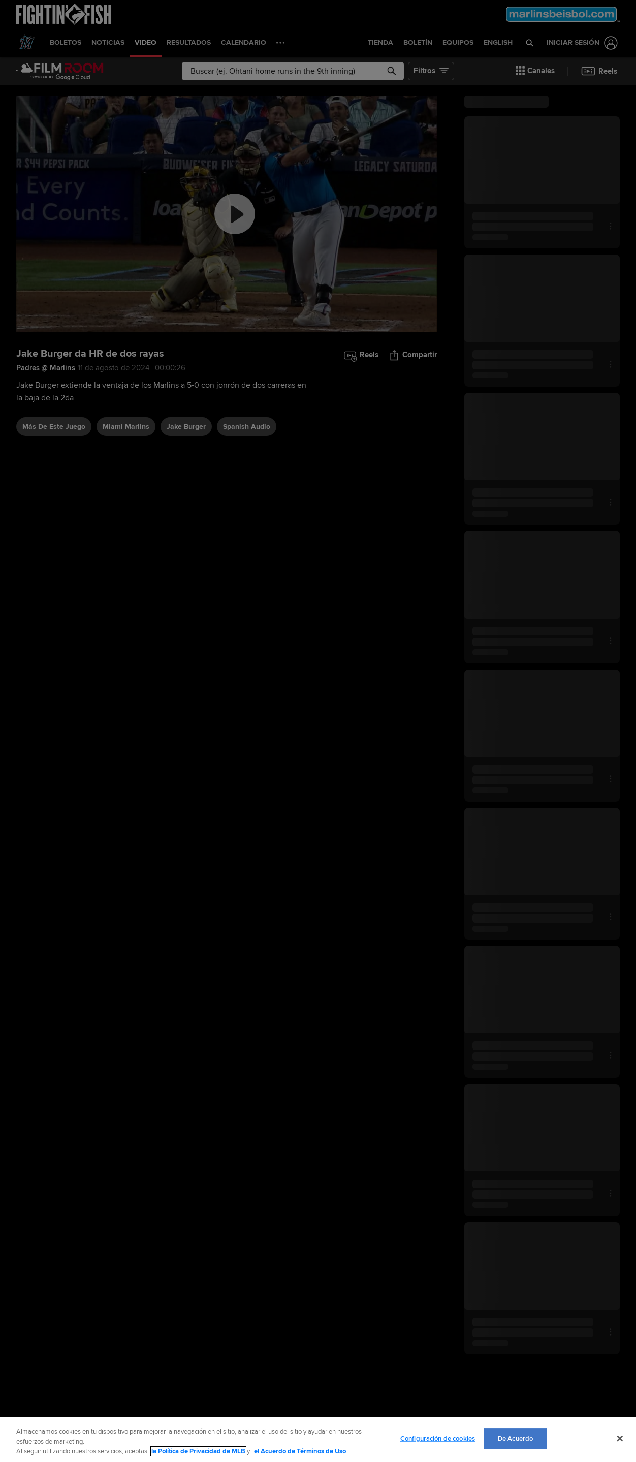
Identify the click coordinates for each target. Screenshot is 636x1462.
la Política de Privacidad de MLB (198, 1451)
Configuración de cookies (437, 1438)
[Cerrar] (620, 1438)
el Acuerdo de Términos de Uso (300, 1451)
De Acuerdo (515, 1438)
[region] (318, 1439)
